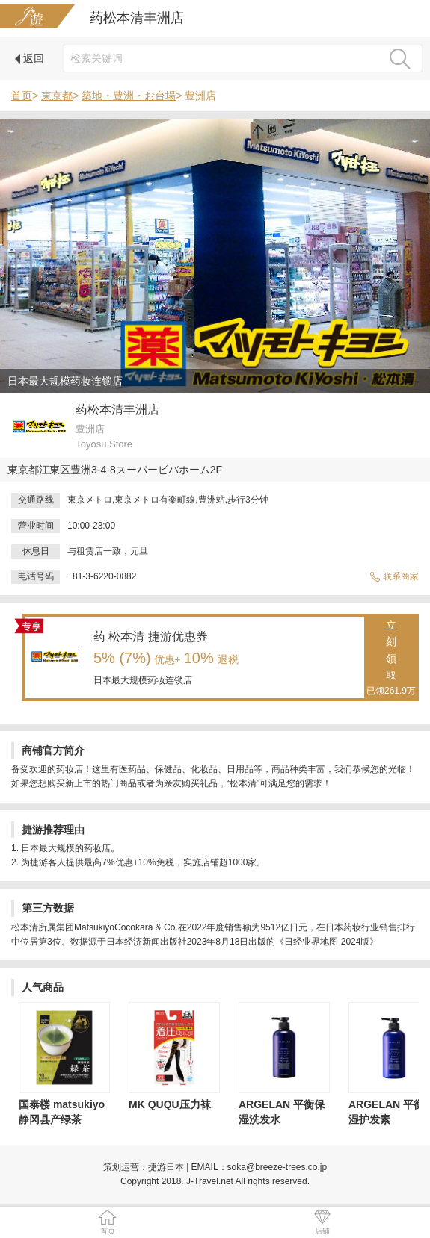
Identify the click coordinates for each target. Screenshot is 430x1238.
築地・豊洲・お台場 (129, 96)
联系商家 (394, 576)
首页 (21, 96)
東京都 (57, 96)
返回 (29, 58)
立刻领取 (391, 658)
